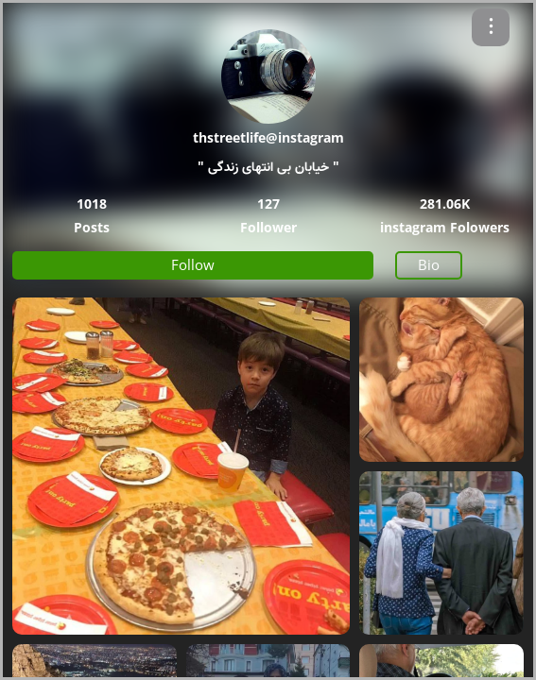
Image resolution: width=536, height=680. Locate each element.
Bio (429, 264)
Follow (193, 264)
